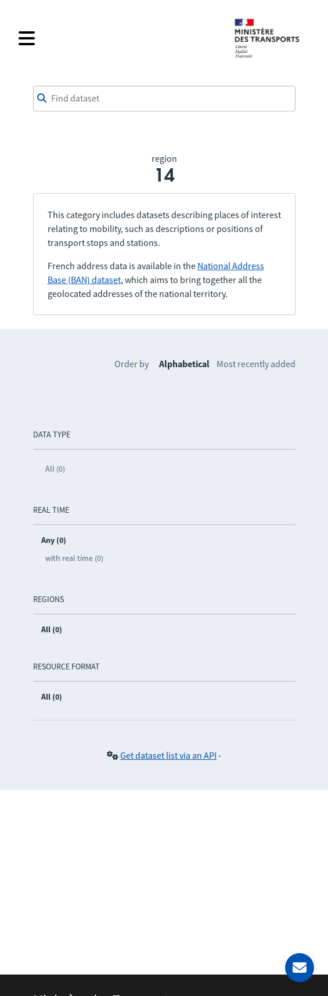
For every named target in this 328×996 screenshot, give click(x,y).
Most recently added (256, 364)
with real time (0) (74, 558)
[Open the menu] (119, 38)
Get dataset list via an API (168, 755)
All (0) (55, 468)
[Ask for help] (299, 967)
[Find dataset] (164, 98)
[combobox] (164, 98)
